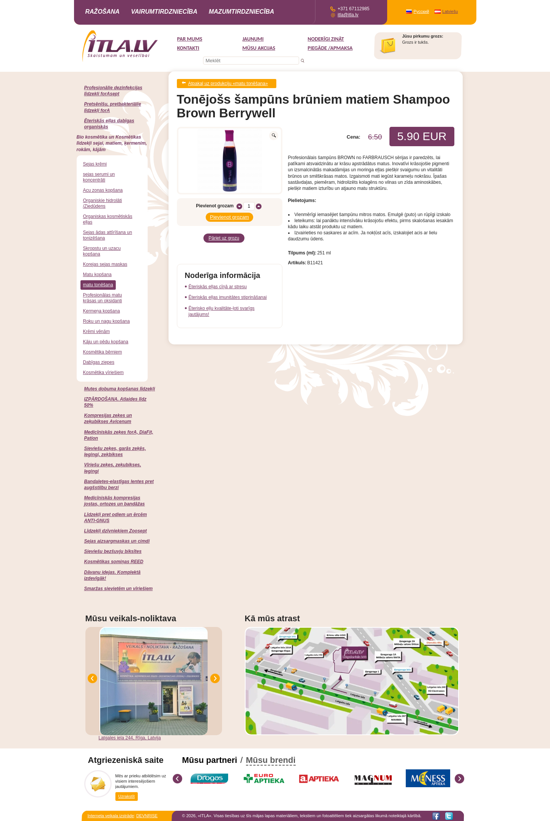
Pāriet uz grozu (224, 234)
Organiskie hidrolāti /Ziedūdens (102, 203)
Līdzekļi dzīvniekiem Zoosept (115, 531)
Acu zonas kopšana (103, 190)
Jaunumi (253, 39)
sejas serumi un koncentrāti (99, 177)
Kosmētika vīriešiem (103, 372)
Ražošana (102, 11)
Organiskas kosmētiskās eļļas (107, 219)
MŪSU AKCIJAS (259, 48)
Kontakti (188, 48)
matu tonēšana (98, 284)
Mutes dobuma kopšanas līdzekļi (119, 389)
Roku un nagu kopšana (106, 321)
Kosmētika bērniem (102, 352)
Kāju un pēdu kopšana (105, 341)
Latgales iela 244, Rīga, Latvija (130, 737)
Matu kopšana (97, 274)
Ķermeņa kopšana (101, 311)
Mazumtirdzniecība (241, 11)
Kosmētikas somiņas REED (113, 561)
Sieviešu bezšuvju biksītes (113, 551)
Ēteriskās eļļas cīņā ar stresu (218, 282)
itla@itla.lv (348, 14)
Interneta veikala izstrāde (111, 815)
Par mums (189, 39)
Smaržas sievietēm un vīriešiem (118, 588)
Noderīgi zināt (326, 39)
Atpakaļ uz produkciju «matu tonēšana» (228, 82)
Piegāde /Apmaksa (330, 48)
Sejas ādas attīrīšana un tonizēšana (107, 235)
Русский (421, 11)
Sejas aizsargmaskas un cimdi (117, 541)
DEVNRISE (147, 815)
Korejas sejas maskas (105, 264)
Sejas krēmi (95, 164)
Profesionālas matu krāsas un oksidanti (102, 297)
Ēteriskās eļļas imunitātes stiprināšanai (228, 292)
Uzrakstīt (126, 796)
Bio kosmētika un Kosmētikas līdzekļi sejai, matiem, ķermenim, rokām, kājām (112, 143)
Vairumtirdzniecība (164, 11)
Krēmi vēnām (96, 331)
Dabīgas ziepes (99, 362)
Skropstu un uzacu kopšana (102, 251)
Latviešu (450, 11)
